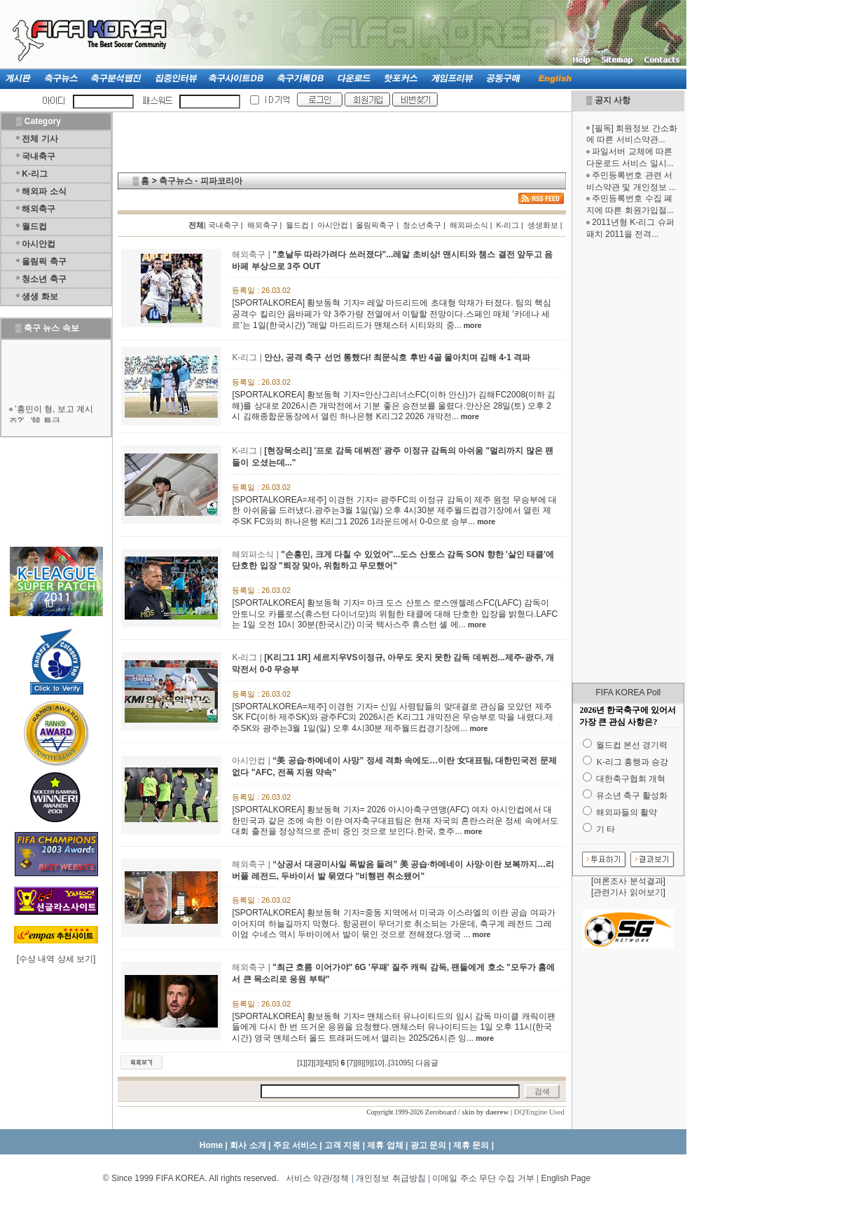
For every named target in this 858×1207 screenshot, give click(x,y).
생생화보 (542, 225)
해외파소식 (469, 225)
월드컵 (34, 226)
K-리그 (35, 174)
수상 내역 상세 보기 (56, 959)
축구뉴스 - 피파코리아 (200, 181)
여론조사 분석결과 (628, 881)
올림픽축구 (375, 225)
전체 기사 (39, 139)
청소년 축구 (44, 279)
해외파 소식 (44, 191)
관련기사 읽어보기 (628, 892)
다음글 (426, 1062)
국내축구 (38, 156)
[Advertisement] (628, 461)
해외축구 (38, 209)
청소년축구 (422, 225)
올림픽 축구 (44, 261)
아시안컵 (38, 244)
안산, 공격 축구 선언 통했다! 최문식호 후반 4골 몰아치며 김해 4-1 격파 (397, 357)
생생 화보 (39, 296)
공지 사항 (612, 100)
